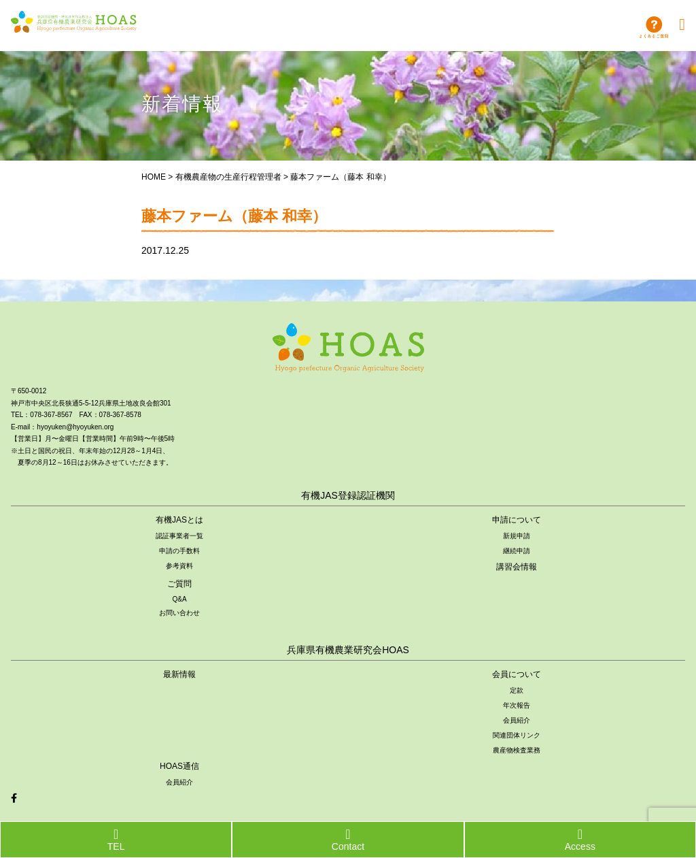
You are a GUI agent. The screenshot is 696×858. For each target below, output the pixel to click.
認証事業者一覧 (179, 536)
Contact (348, 839)
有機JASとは (179, 520)
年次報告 (516, 705)
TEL (116, 839)
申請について (516, 520)
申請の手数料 (179, 551)
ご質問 (179, 584)
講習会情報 (516, 567)
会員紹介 (516, 720)
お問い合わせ (179, 612)
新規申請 (516, 536)
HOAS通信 (179, 766)
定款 (516, 690)
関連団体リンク (516, 735)
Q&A (179, 599)
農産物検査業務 (516, 750)
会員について (516, 674)
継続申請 (516, 551)
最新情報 (179, 674)
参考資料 (179, 566)
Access (580, 839)
